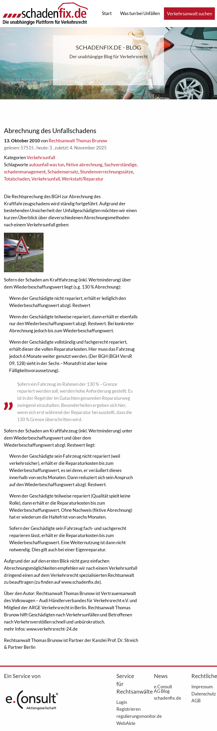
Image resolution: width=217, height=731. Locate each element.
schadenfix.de (165, 697)
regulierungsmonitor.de (127, 716)
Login (121, 702)
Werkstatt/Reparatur (82, 179)
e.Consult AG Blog (163, 689)
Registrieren (127, 708)
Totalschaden (17, 179)
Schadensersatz (63, 171)
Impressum (202, 686)
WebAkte (125, 723)
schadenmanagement (25, 171)
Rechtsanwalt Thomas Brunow (78, 140)
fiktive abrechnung (84, 164)
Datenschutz (202, 693)
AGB (196, 700)
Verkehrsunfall (41, 157)
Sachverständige (120, 164)
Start (107, 13)
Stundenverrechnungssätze (106, 171)
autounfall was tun (46, 164)
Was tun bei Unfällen (140, 13)
